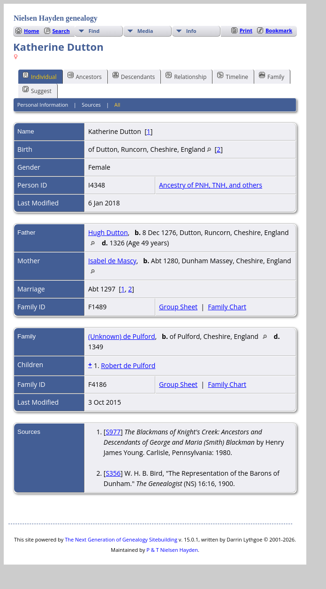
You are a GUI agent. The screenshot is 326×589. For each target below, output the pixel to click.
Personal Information (42, 104)
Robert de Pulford (128, 365)
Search (61, 30)
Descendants (134, 76)
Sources (91, 104)
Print (246, 30)
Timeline (232, 76)
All (117, 104)
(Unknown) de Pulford (121, 336)
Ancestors (85, 76)
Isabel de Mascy (112, 260)
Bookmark (278, 30)
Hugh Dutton (108, 232)
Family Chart (227, 306)
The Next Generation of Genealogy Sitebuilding (121, 539)
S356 (113, 473)
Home (31, 30)
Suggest (37, 90)
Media (145, 30)
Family (271, 76)
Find (94, 30)
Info (191, 30)
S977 (113, 431)
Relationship (186, 76)
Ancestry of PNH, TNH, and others (210, 185)
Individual (40, 76)
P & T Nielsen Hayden (172, 549)
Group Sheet (178, 306)
